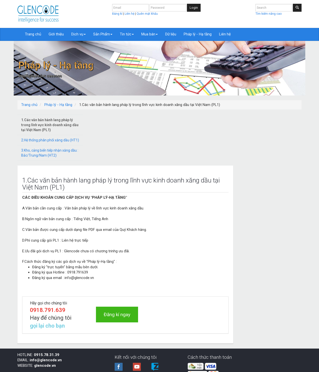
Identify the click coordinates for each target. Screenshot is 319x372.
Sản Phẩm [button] (102, 34)
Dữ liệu (170, 34)
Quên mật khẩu (147, 13)
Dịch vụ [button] (78, 34)
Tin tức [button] (127, 34)
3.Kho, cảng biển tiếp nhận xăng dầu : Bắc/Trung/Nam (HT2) (49, 152)
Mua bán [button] (149, 34)
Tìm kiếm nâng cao (268, 13)
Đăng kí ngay (188, 264)
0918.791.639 (120, 259)
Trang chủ (33, 34)
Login (194, 7)
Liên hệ (130, 13)
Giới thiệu (56, 34)
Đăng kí (117, 13)
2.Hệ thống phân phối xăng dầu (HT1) (50, 140)
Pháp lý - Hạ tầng (198, 34)
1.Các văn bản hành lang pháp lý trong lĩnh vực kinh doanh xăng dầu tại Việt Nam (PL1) (50, 125)
